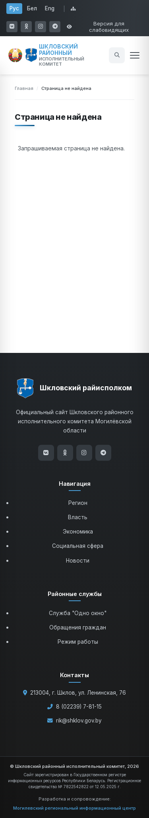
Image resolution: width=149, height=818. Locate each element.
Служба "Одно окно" (77, 613)
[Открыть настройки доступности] (105, 26)
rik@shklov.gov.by (79, 720)
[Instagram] (84, 453)
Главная (24, 88)
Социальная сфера (77, 546)
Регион (77, 503)
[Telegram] (103, 453)
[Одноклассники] (65, 453)
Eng (49, 8)
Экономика (78, 531)
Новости (77, 560)
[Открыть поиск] (117, 55)
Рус (14, 8)
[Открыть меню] (135, 55)
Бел (32, 8)
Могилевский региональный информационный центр (74, 808)
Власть (77, 517)
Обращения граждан (77, 627)
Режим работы (78, 642)
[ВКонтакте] (46, 453)
